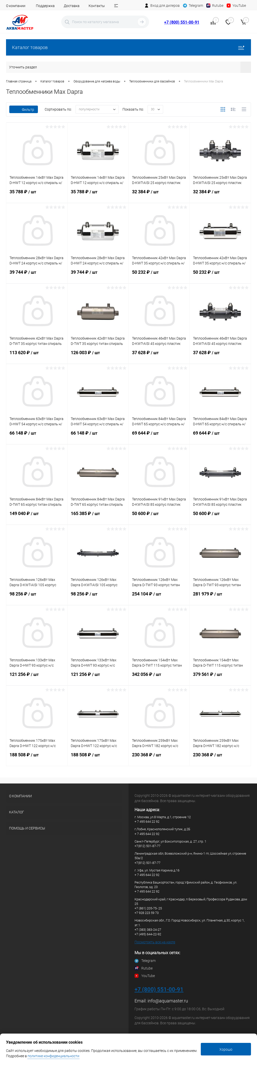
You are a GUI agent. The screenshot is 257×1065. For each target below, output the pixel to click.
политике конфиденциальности (53, 1056)
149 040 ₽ (37, 516)
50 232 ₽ (159, 275)
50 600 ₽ (159, 516)
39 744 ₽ (37, 275)
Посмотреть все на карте (155, 942)
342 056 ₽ (159, 677)
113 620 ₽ (37, 355)
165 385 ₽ (98, 516)
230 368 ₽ (159, 758)
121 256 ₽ (37, 677)
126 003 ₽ (98, 355)
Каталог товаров (128, 47)
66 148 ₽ (37, 436)
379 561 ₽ (220, 677)
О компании (15, 6)
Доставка (72, 6)
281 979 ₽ (220, 597)
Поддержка (45, 6)
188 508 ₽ (37, 758)
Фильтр (23, 110)
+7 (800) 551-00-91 (181, 22)
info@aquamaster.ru (168, 1000)
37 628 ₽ (159, 355)
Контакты (97, 6)
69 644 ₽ (159, 436)
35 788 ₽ (37, 195)
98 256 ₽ (37, 597)
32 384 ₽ (159, 195)
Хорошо (225, 1049)
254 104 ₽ (159, 597)
